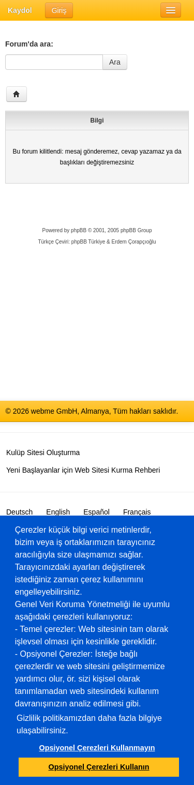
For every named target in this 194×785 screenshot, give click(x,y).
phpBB (78, 230)
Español (96, 512)
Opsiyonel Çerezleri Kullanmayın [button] (97, 748)
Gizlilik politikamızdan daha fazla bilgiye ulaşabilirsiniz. (89, 724)
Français (137, 512)
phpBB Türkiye (88, 242)
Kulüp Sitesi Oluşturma (43, 452)
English (58, 512)
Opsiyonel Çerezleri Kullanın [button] (99, 767)
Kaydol (20, 10)
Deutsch (19, 512)
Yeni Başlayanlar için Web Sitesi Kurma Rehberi (83, 470)
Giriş (59, 10)
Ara (115, 62)
